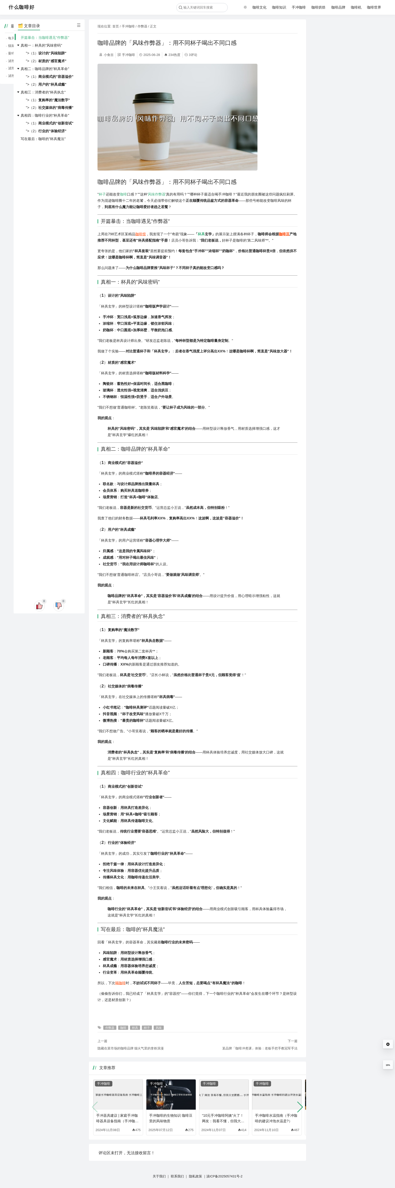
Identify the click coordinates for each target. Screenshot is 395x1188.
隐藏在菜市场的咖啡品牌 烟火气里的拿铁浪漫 (130, 1048)
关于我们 (159, 1176)
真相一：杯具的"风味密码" (41, 45)
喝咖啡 (120, 983)
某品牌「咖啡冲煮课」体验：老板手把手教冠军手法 (260, 1048)
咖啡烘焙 (318, 7)
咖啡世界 (374, 7)
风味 (151, 194)
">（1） (46, 53)
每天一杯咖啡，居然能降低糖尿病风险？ (346, 38)
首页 (115, 26)
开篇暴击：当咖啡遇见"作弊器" (45, 38)
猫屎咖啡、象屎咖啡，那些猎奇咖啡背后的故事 (351, 46)
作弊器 (142, 26)
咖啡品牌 (338, 7)
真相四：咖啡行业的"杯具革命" (45, 115)
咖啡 (123, 194)
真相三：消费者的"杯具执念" (43, 92)
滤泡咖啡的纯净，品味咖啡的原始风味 (345, 68)
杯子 (102, 194)
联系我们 (177, 1176)
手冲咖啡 (299, 7)
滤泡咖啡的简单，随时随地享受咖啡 (343, 61)
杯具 (201, 234)
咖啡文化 (259, 7)
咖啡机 (356, 7)
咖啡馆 (140, 234)
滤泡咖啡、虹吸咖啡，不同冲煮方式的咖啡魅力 (351, 76)
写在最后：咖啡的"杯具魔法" (43, 139)
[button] (300, 1107)
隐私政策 (195, 1176)
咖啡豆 (284, 234)
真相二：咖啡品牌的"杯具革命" (45, 69)
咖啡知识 (279, 7)
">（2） (46, 61)
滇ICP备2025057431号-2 (224, 1176)
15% (388, 1065)
